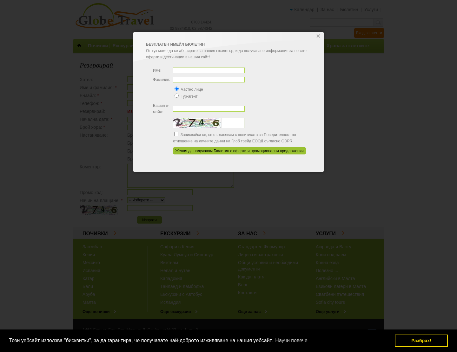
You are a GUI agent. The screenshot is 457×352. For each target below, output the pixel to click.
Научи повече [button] (291, 340)
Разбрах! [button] (421, 340)
